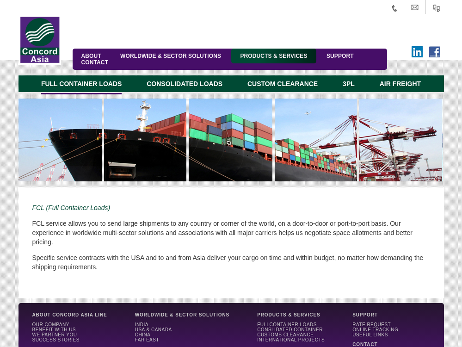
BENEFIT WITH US (54, 329)
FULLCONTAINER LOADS (287, 324)
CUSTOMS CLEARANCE (285, 334)
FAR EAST (147, 339)
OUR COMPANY (50, 324)
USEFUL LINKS (370, 334)
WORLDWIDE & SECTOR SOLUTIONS (170, 56)
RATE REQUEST (371, 324)
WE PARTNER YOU (54, 334)
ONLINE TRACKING (375, 329)
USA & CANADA (153, 329)
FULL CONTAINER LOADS (81, 83)
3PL (349, 83)
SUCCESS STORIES (56, 339)
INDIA (141, 324)
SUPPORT (340, 56)
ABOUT (91, 56)
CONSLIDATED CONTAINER (290, 329)
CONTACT (94, 62)
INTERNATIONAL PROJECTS (291, 339)
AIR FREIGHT (400, 83)
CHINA (143, 334)
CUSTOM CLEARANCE (282, 83)
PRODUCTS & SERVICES (273, 56)
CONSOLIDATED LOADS (184, 83)
